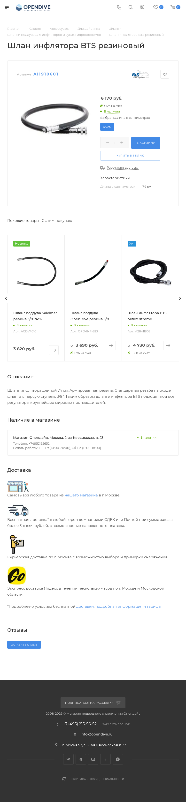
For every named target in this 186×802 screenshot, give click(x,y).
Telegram (81, 759)
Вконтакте (68, 759)
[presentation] (6, 298)
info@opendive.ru (97, 734)
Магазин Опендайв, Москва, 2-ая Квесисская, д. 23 (58, 437)
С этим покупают (58, 220)
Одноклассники (105, 759)
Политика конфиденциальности (97, 779)
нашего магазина (81, 495)
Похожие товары (23, 220)
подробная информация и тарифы (128, 606)
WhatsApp (118, 759)
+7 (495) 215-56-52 (80, 724)
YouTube (93, 759)
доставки (85, 606)
